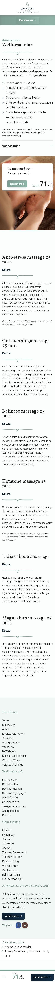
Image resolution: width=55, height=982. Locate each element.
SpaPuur (7, 839)
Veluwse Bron (10, 865)
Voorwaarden (27, 146)
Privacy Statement (15, 951)
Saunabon (7, 738)
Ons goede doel (11, 810)
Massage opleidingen (14, 755)
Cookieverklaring (39, 951)
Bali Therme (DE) (11, 874)
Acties (6, 729)
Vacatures (8, 746)
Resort (6, 815)
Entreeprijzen (9, 779)
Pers (7, 955)
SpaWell (7, 848)
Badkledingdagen (12, 788)
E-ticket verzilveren (13, 733)
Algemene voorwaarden (18, 946)
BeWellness (9, 751)
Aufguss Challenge (12, 764)
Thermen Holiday (12, 856)
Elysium (6, 830)
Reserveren (28, 20)
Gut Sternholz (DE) (12, 879)
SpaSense (8, 843)
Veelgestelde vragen (14, 806)
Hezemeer (8, 834)
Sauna (5, 720)
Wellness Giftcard (12, 760)
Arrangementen (11, 742)
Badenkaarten (10, 784)
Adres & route (10, 797)
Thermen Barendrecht (14, 852)
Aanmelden (14, 916)
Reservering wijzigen (14, 793)
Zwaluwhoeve (10, 870)
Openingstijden (10, 801)
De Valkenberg (10, 861)
